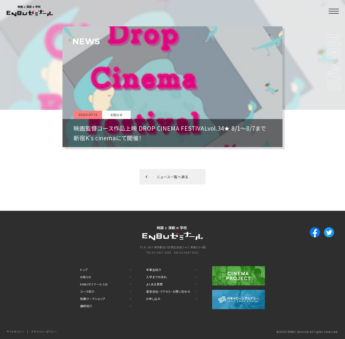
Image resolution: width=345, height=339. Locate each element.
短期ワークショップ (92, 299)
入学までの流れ (156, 277)
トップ (84, 270)
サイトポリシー (16, 331)
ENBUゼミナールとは (94, 284)
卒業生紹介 (153, 270)
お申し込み (153, 299)
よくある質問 (154, 284)
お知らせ (86, 277)
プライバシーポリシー (44, 331)
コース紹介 (87, 291)
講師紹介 (86, 306)
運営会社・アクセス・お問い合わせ (168, 291)
